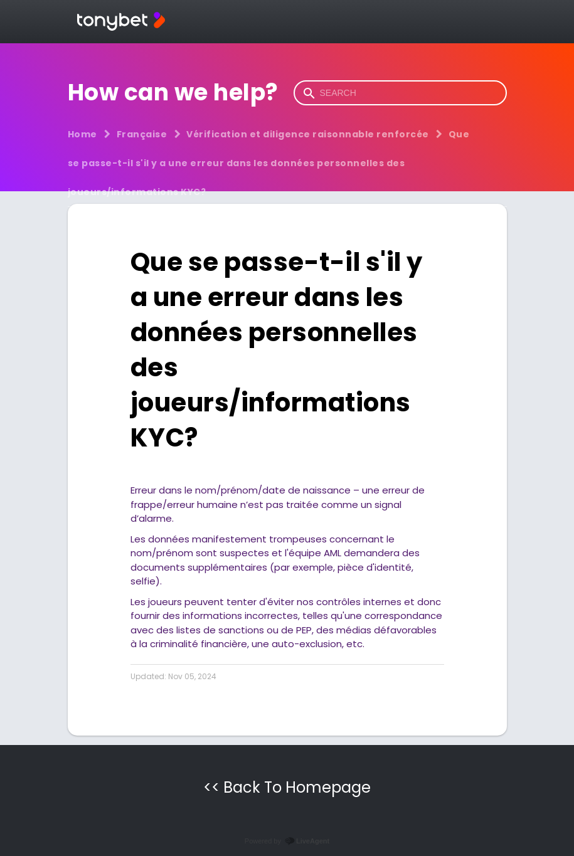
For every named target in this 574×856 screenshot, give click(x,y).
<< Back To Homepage (287, 787)
